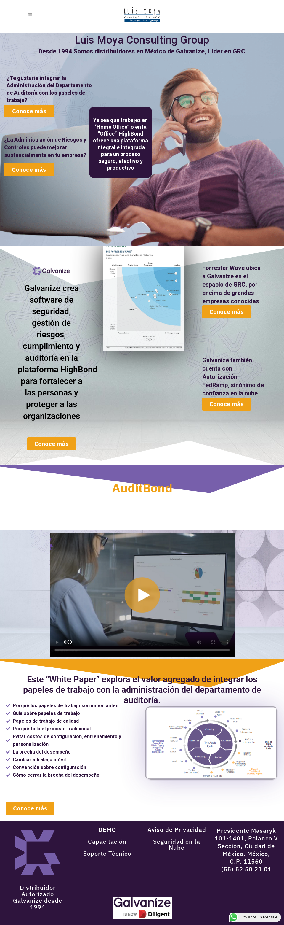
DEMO (107, 830)
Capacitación (107, 841)
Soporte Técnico (107, 853)
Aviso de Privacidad (176, 830)
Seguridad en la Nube (176, 844)
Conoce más (29, 170)
